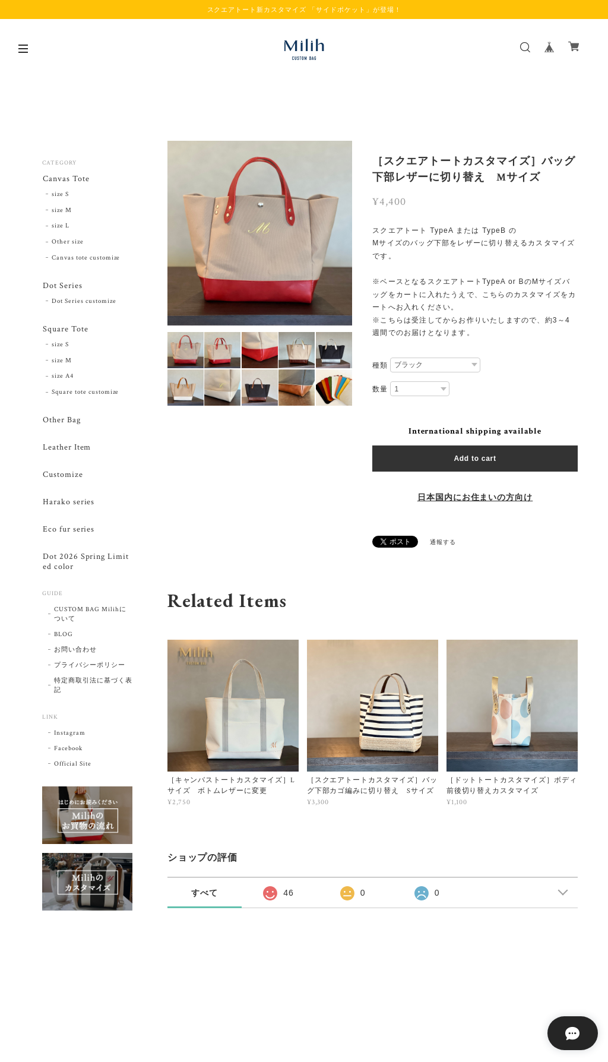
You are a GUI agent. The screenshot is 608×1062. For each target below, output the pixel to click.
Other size (68, 242)
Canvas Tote (65, 179)
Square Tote (65, 330)
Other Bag (61, 421)
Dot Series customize (84, 302)
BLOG (63, 638)
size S (60, 195)
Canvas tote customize (86, 258)
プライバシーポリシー (89, 669)
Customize (62, 477)
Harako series (68, 505)
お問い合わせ (75, 654)
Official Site (72, 768)
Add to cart (475, 458)
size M (62, 210)
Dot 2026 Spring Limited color (85, 565)
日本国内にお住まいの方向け (475, 497)
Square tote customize (85, 393)
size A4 (63, 378)
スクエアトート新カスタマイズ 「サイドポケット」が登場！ (304, 9)
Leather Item (66, 449)
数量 (380, 389)
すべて (204, 892)
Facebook (68, 752)
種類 (380, 365)
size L (60, 226)
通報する (443, 542)
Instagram (70, 737)
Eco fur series (68, 532)
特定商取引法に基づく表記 (93, 689)
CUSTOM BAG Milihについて (90, 618)
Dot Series (62, 287)
